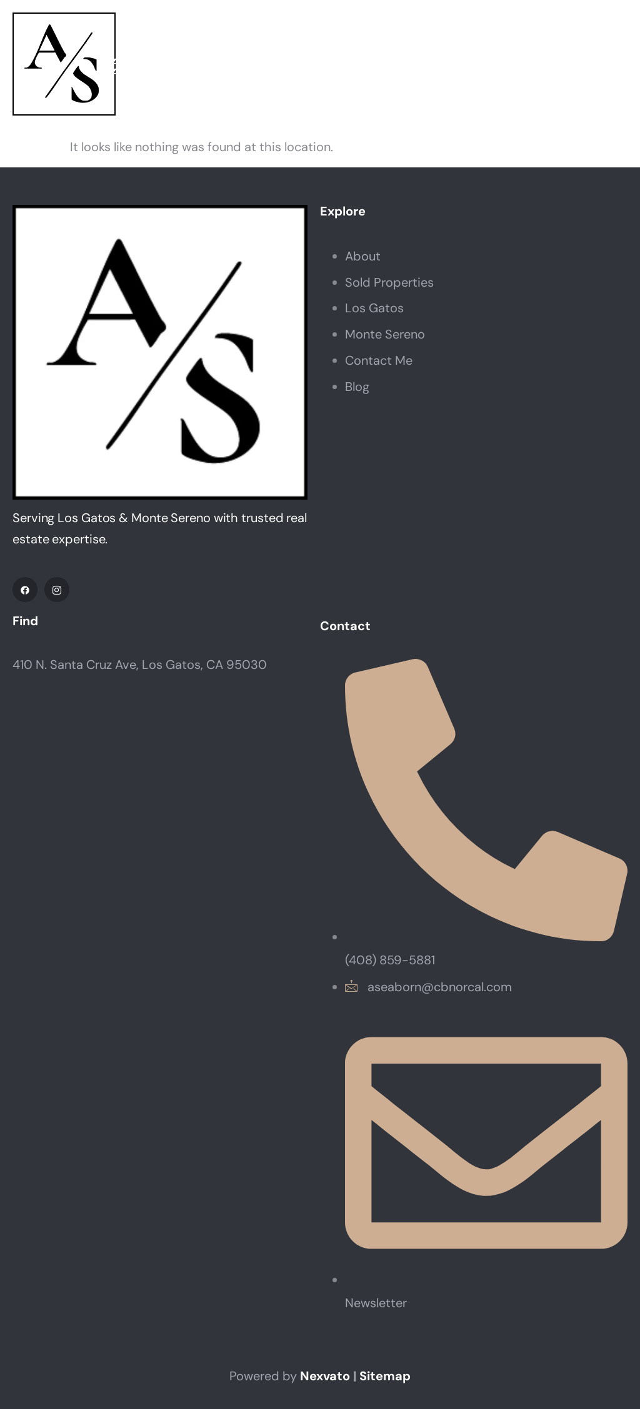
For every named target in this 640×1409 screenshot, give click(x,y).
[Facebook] (25, 589)
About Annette (136, 67)
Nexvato (325, 1376)
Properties (236, 67)
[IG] (56, 589)
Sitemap (385, 1376)
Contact (596, 67)
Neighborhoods (365, 67)
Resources (495, 67)
